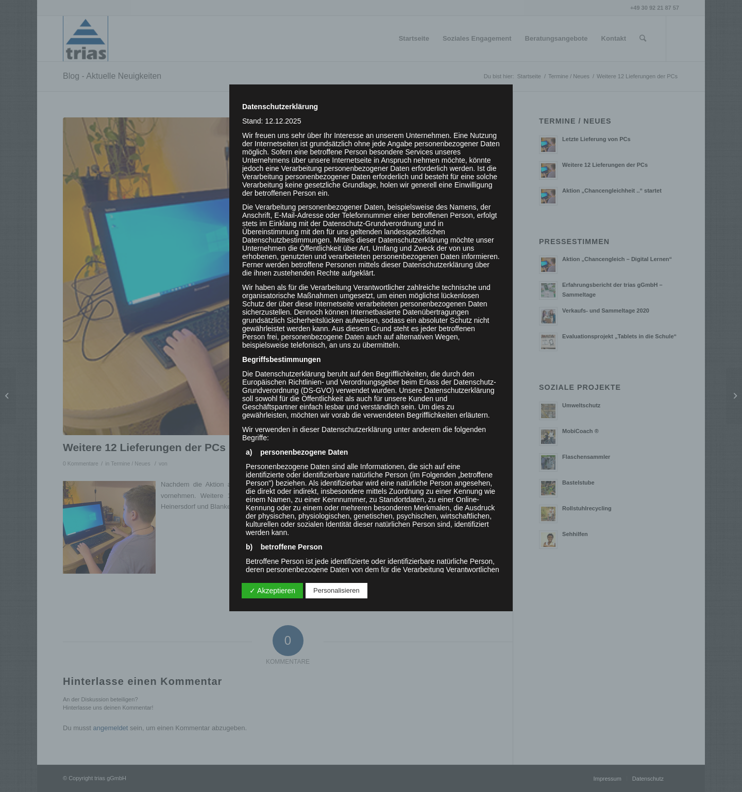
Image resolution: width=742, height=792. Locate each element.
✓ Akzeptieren (272, 591)
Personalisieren (336, 590)
